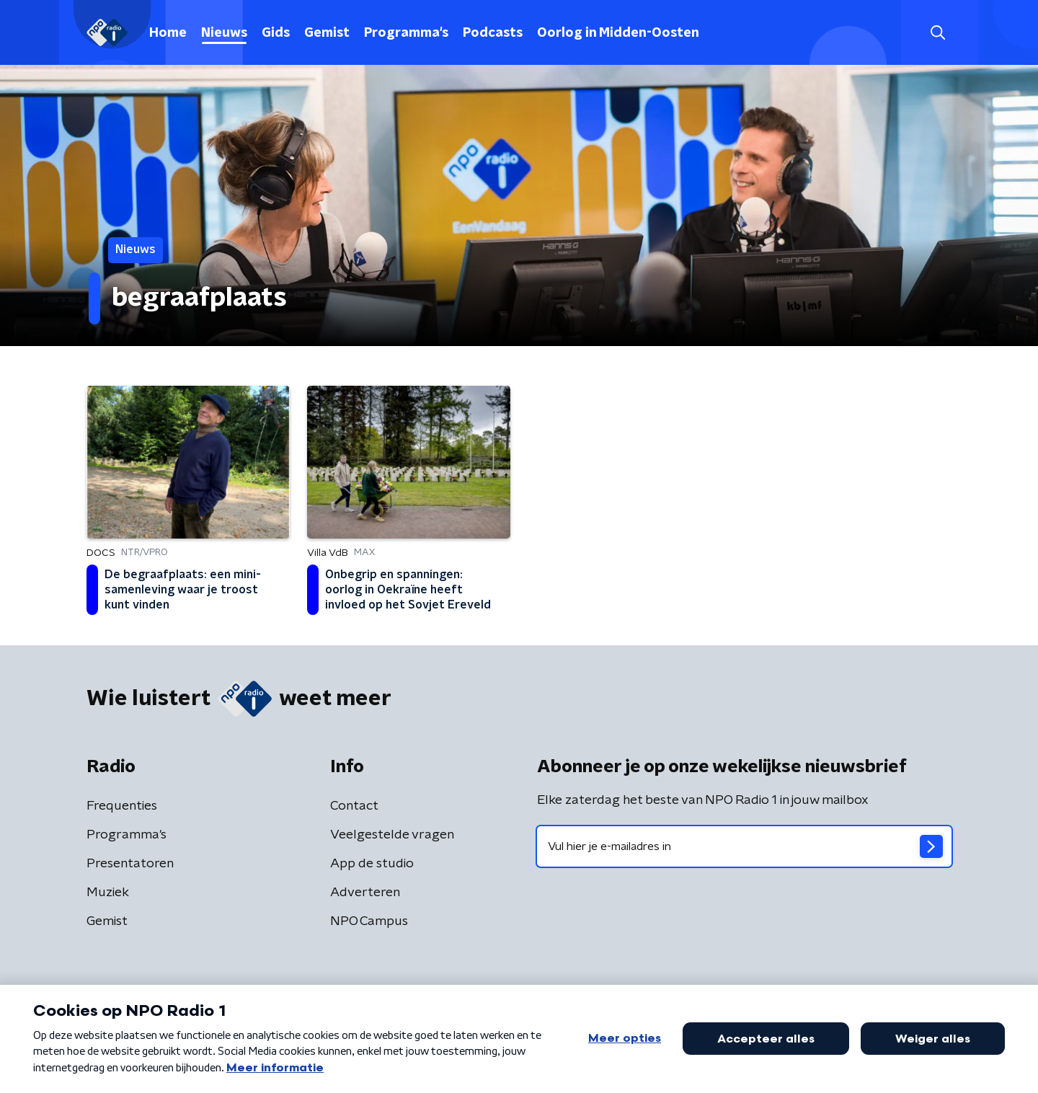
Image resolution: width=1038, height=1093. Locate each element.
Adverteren (365, 892)
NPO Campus (369, 921)
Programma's (406, 33)
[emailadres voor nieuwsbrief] (744, 846)
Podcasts (493, 33)
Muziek (107, 892)
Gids (276, 33)
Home (168, 33)
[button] (937, 32)
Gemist (327, 33)
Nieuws (224, 33)
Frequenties (121, 806)
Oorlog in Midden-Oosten (618, 33)
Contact (354, 806)
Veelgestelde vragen (392, 834)
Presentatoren (130, 863)
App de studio (372, 863)
